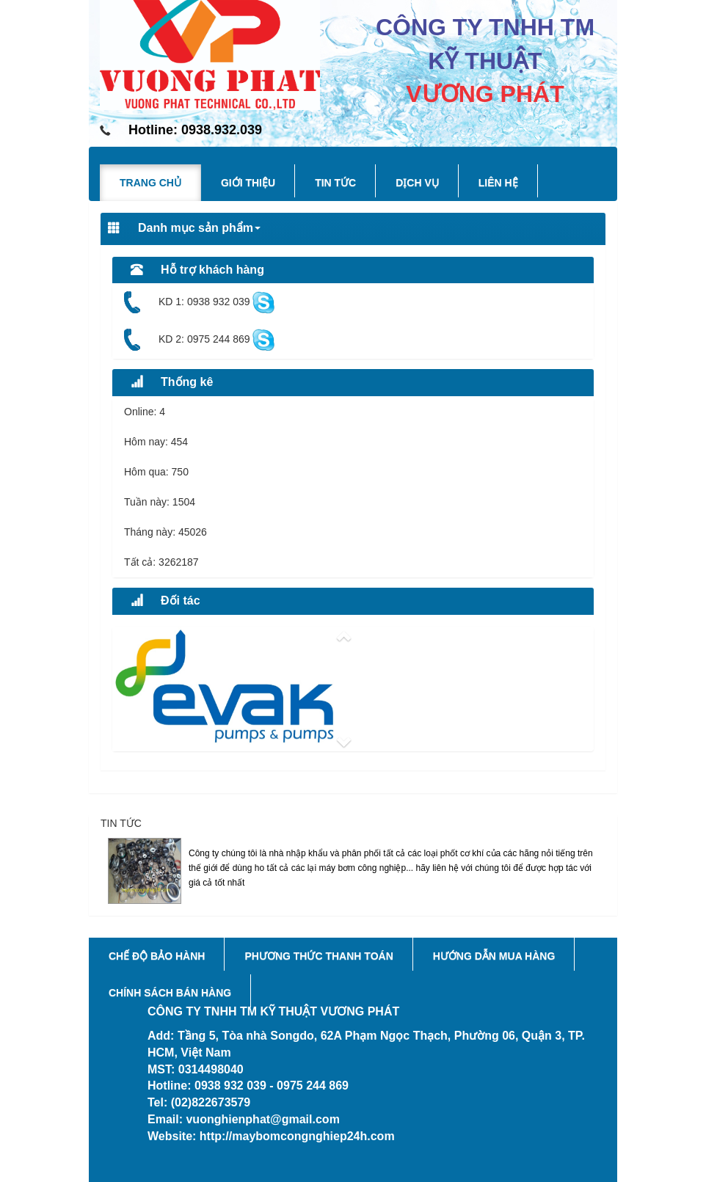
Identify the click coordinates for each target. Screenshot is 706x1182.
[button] (353, 636)
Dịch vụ (417, 183)
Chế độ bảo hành (157, 956)
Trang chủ (150, 183)
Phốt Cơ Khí (218, 838)
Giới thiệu (248, 183)
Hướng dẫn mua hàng (494, 956)
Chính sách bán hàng (170, 993)
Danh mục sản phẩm (184, 228)
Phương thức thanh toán (318, 956)
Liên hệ (498, 183)
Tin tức (335, 183)
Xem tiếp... (580, 896)
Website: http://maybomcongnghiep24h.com (271, 1136)
